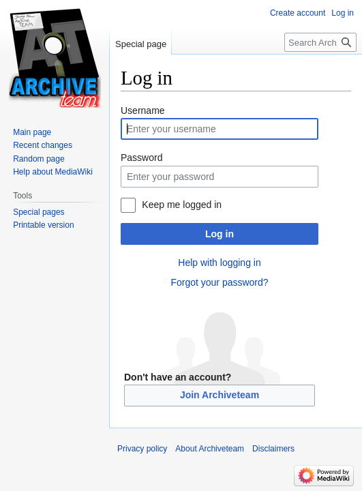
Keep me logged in (182, 204)
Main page (32, 132)
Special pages (38, 212)
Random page (38, 159)
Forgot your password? (219, 282)
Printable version (43, 225)
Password (141, 157)
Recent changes (42, 145)
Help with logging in (219, 262)
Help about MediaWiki (53, 172)
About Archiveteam (209, 448)
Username (143, 110)
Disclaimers (273, 448)
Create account (297, 13)
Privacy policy (142, 448)
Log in (219, 233)
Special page (140, 44)
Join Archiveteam (219, 394)
